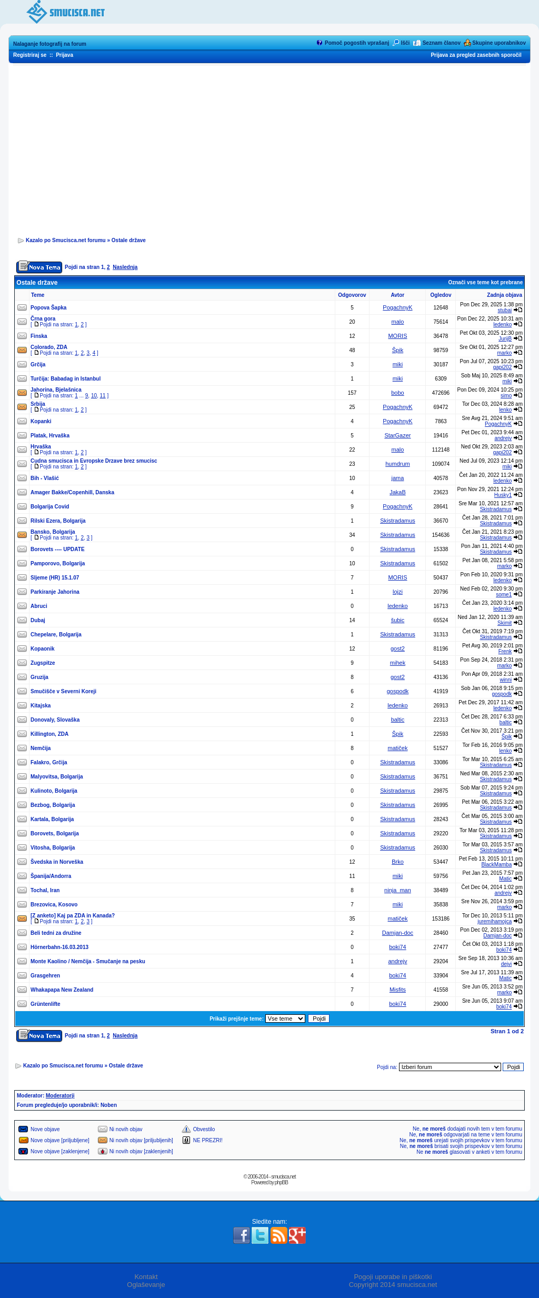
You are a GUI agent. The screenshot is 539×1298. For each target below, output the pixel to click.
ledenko (502, 324)
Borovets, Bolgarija (55, 833)
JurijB (505, 339)
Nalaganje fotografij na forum (49, 44)
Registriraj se (29, 55)
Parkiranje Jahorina (55, 592)
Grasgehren (45, 976)
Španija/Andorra (51, 876)
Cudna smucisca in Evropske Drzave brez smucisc (94, 461)
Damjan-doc (397, 933)
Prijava (64, 55)
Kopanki (41, 421)
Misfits (398, 989)
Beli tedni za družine (56, 933)
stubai (505, 310)
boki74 (397, 947)
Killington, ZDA (49, 734)
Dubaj (38, 620)
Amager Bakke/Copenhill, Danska (72, 492)
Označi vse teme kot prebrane (485, 282)
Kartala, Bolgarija (52, 819)
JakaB (398, 492)
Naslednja (125, 267)
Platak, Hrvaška (50, 435)
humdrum (397, 464)
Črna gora (43, 319)
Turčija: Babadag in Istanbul (66, 379)
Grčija (38, 364)
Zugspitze (43, 663)
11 (103, 395)
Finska (39, 336)
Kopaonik (43, 649)
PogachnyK (397, 307)
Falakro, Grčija (49, 762)
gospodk (398, 691)
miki (398, 364)
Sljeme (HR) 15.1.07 (55, 578)
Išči (405, 43)
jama (398, 478)
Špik (397, 350)
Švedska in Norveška (57, 862)
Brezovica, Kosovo (54, 904)
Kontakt (145, 1277)
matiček (398, 748)
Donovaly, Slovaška (55, 720)
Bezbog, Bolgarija (53, 805)
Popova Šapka (48, 308)
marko (504, 353)
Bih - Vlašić (45, 478)
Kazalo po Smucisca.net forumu (66, 240)
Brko (398, 861)
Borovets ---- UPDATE (58, 549)
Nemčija (41, 748)
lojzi (398, 591)
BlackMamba (496, 864)
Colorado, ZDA (49, 347)
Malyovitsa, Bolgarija (57, 777)
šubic (398, 620)
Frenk (505, 651)
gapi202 (502, 367)
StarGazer (397, 435)
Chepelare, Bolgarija (56, 634)
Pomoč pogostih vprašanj (357, 43)
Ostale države (129, 240)
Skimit (504, 623)
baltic (398, 719)
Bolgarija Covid (50, 507)
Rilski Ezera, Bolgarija (58, 521)
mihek (397, 663)
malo (398, 321)
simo (506, 395)
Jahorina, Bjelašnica (56, 390)
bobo (397, 393)
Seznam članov (442, 43)
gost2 (398, 648)
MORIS (397, 336)
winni (506, 680)
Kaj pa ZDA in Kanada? (86, 915)
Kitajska (41, 705)
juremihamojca (494, 921)
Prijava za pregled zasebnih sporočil (476, 55)
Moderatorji (60, 1096)
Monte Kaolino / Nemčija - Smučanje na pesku (88, 961)
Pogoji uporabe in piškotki (393, 1277)
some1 (504, 594)
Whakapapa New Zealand (62, 990)
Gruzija (39, 677)
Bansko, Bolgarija (53, 532)
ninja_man (397, 890)
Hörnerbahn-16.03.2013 (59, 947)
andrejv (503, 438)
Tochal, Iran (45, 890)
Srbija (38, 404)
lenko (505, 410)
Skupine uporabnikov (499, 43)
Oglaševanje (146, 1285)
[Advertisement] (269, 148)
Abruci (39, 606)
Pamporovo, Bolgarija (58, 563)
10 (94, 395)
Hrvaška (41, 447)
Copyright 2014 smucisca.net (393, 1285)
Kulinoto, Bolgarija (54, 791)
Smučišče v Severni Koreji (63, 691)
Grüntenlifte (46, 1004)
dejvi (506, 964)
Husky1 (503, 495)
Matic (505, 879)
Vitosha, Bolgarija (53, 848)
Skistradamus (496, 509)
